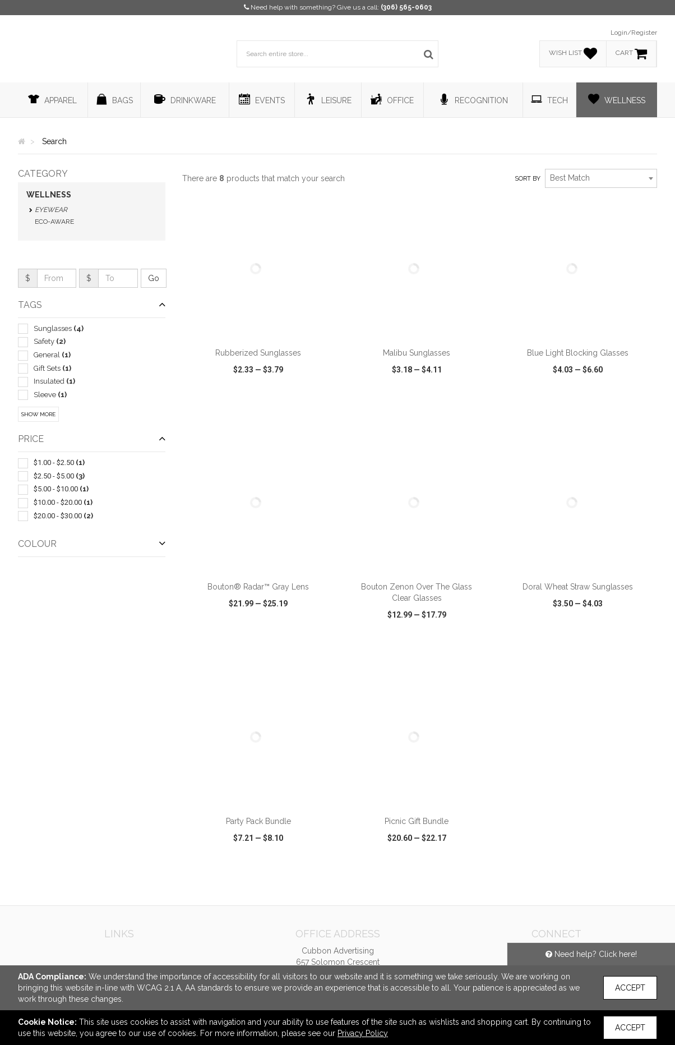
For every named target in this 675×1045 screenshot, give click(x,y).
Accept (630, 987)
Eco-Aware (54, 221)
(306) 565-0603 (406, 7)
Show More (38, 414)
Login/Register (634, 32)
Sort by (527, 178)
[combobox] (601, 178)
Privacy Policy (363, 1033)
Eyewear (51, 210)
